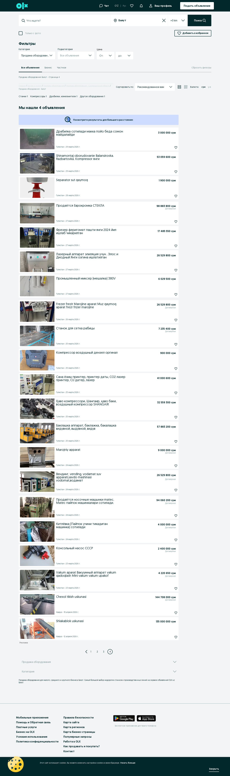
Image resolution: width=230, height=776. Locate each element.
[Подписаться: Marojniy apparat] (168, 466)
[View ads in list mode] (179, 87)
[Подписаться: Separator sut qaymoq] (168, 196)
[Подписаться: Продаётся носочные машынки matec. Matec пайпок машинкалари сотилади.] (168, 515)
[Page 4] (110, 651)
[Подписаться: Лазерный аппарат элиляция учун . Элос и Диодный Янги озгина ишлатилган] (168, 270)
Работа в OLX (71, 741)
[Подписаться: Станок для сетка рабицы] (168, 344)
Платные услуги (26, 727)
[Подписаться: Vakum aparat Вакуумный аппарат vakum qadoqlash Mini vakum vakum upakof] (168, 588)
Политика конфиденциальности (37, 741)
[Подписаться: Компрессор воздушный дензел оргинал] (168, 368)
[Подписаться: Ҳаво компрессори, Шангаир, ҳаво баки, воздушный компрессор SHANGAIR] (168, 417)
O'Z (117, 5)
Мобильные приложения (32, 717)
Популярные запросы (77, 736)
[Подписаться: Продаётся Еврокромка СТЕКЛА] (168, 221)
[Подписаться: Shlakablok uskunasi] (168, 637)
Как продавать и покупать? (81, 746)
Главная (22, 86)
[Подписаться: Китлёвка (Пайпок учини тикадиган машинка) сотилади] (168, 540)
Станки (23, 96)
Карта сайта (71, 722)
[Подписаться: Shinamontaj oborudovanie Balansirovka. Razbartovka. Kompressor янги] (168, 172)
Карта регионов (74, 727)
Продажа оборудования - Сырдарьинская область (88, 86)
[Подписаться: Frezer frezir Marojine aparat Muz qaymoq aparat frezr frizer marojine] (168, 320)
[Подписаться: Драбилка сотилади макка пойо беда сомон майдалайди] (168, 147)
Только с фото (33, 33)
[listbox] (174, 20)
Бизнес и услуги (34, 86)
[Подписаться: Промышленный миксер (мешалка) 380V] (168, 294)
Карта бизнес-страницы (79, 731)
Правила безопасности (78, 717)
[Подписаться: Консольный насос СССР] (168, 564)
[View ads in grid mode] (186, 87)
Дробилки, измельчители (63, 96)
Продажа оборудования (53, 86)
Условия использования (31, 736)
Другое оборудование (92, 96)
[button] (141, 5)
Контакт (69, 751)
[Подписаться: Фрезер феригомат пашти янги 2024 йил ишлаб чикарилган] (168, 246)
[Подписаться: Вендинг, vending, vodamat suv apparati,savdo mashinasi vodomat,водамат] (168, 490)
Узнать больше (127, 763)
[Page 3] (103, 651)
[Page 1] (90, 651)
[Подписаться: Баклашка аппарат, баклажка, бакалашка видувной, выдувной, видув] (168, 441)
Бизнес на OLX (25, 731)
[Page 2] (97, 651)
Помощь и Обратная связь (33, 722)
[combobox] (67, 20)
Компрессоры (38, 96)
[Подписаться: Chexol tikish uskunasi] (168, 613)
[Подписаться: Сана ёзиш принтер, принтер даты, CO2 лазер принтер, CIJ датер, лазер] (168, 393)
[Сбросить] (164, 20)
